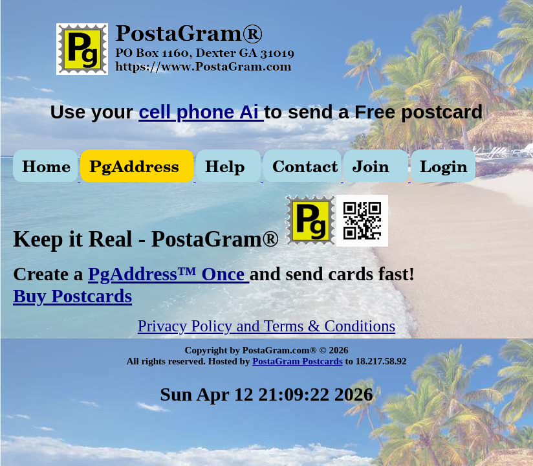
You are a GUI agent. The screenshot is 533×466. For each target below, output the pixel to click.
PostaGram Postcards (297, 361)
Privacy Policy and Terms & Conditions (266, 326)
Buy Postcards (72, 295)
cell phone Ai (201, 111)
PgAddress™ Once (168, 273)
